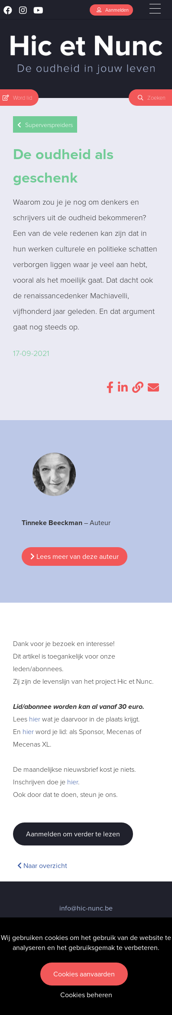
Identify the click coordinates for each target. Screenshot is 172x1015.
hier (34, 719)
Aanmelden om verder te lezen (73, 834)
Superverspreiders (45, 125)
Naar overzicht (42, 866)
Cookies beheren (86, 995)
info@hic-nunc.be (86, 908)
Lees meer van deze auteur (74, 556)
